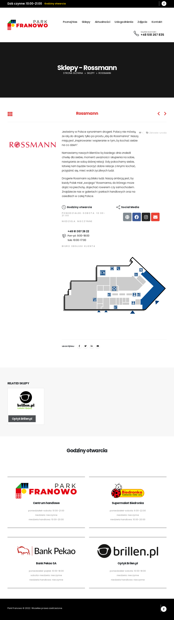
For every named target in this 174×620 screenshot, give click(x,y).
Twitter (85, 346)
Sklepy (86, 22)
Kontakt (157, 22)
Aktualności (102, 22)
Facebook (79, 346)
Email (97, 346)
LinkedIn (91, 346)
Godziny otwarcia (55, 3)
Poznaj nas (70, 22)
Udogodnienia (124, 22)
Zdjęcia (142, 22)
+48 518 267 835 (152, 35)
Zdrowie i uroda (158, 132)
